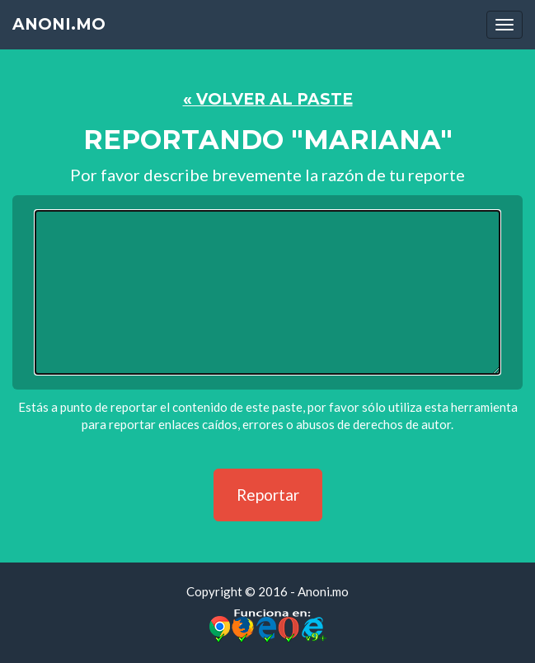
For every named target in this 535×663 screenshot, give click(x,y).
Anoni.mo (59, 24)
